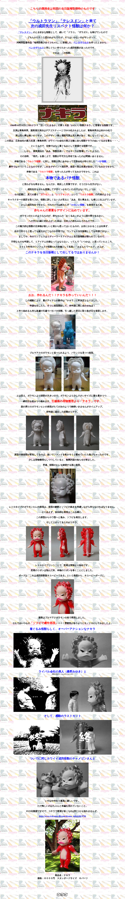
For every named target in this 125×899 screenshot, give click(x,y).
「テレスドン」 (72, 21)
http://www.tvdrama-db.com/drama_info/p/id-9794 (62, 816)
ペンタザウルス (81, 42)
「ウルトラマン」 (44, 21)
